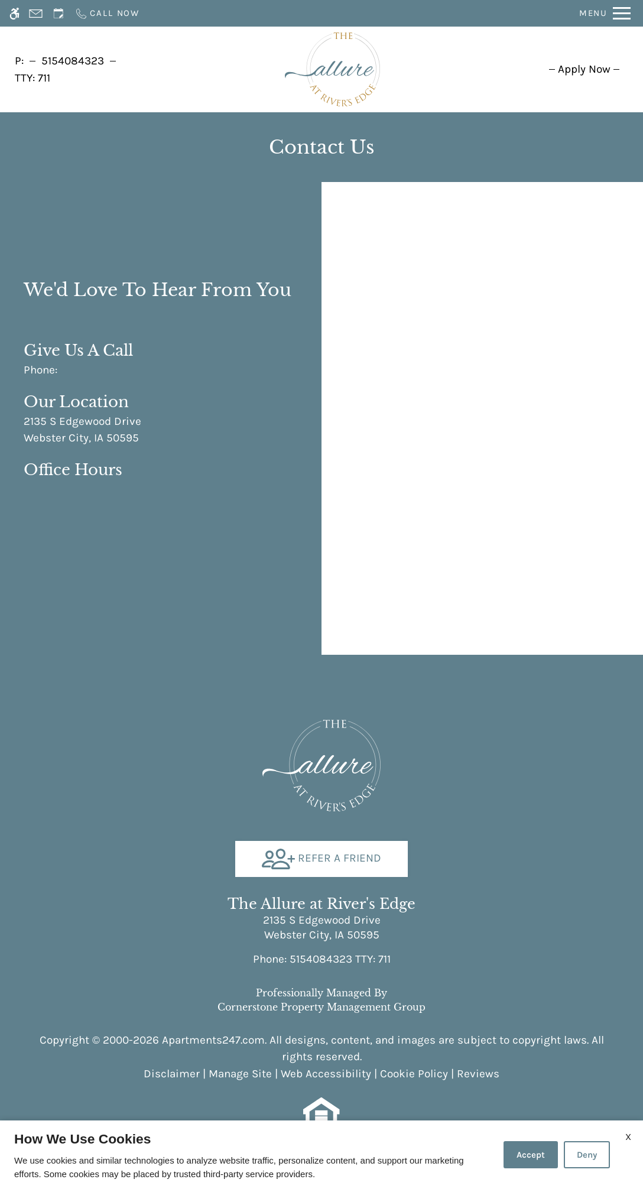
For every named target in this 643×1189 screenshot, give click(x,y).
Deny (587, 1154)
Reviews (478, 1073)
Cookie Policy (414, 1073)
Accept (531, 1154)
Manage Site (240, 1073)
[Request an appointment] (58, 13)
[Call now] (107, 13)
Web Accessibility (326, 1073)
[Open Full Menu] (605, 13)
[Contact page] (36, 13)
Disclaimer (172, 1073)
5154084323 (72, 60)
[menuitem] (584, 69)
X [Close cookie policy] (628, 1136)
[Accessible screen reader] (14, 13)
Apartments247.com (213, 1040)
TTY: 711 (322, 959)
